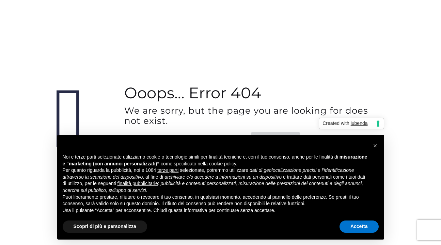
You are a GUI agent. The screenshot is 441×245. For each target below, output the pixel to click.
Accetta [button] (359, 226)
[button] (375, 145)
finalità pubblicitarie (137, 183)
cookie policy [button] (222, 163)
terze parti (167, 170)
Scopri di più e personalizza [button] (105, 226)
